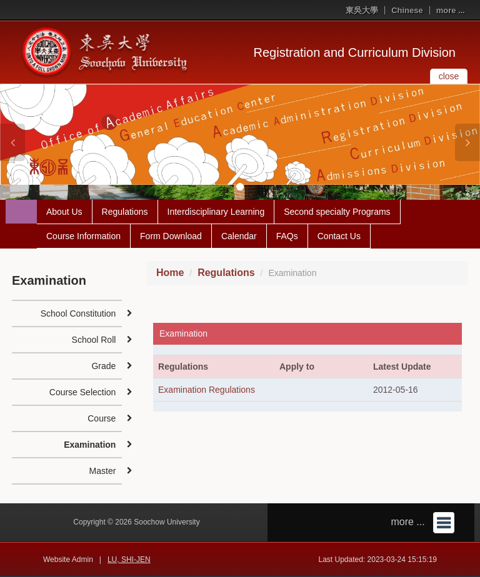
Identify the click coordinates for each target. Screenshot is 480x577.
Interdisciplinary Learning (216, 212)
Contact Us (339, 236)
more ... (450, 10)
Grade (103, 366)
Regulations (125, 212)
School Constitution (78, 313)
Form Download (171, 236)
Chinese (407, 10)
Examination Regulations (206, 390)
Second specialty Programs (337, 212)
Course (102, 418)
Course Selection (82, 392)
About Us (64, 212)
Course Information (83, 236)
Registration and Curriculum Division (355, 52)
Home (170, 272)
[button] (12, 142)
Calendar (239, 236)
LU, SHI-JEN (129, 559)
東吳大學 (362, 10)
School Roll (94, 340)
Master (102, 471)
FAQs (287, 236)
